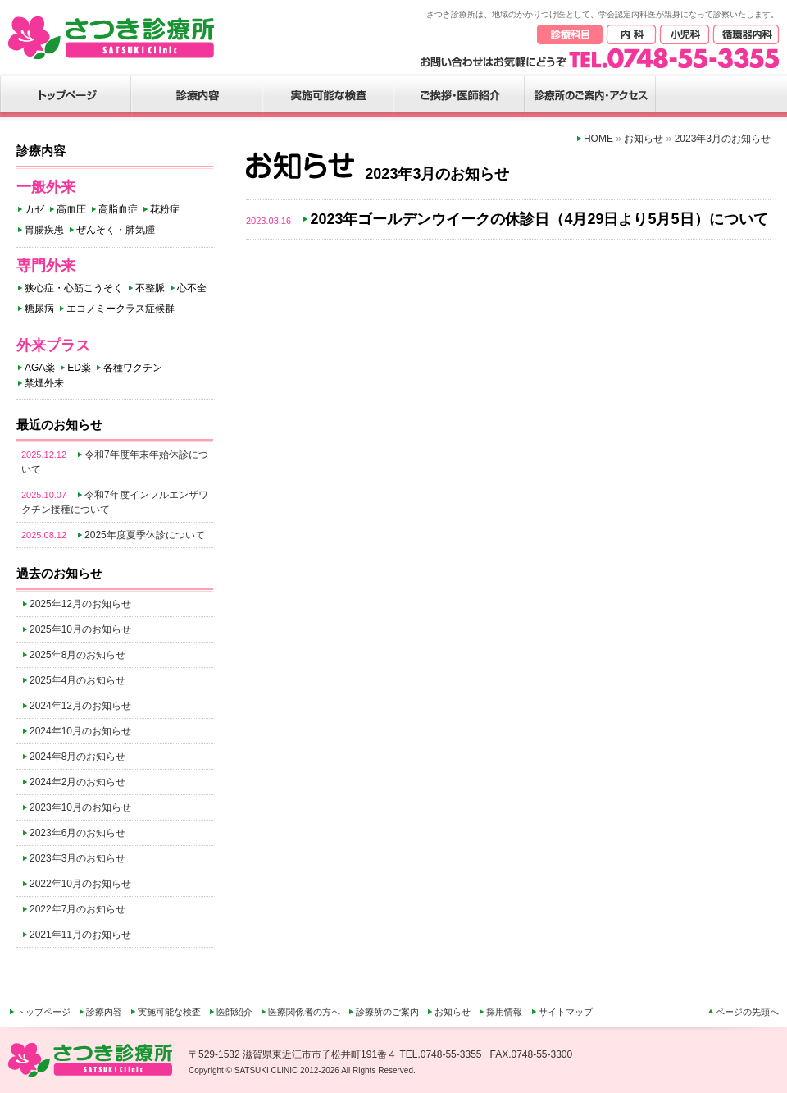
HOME (598, 138)
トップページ (43, 1012)
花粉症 (165, 209)
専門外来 (45, 266)
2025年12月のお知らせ (80, 604)
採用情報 (504, 1012)
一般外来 (45, 187)
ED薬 (79, 367)
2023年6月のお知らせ (77, 833)
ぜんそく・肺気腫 (115, 230)
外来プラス (53, 345)
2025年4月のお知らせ (77, 680)
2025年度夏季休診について (144, 535)
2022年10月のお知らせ (80, 883)
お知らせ (643, 138)
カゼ (34, 209)
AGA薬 (40, 367)
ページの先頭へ (747, 1012)
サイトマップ (566, 1012)
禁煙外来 (44, 383)
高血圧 (71, 209)
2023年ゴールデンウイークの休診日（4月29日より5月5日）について (538, 219)
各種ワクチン (132, 367)
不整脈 (150, 288)
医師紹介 (234, 1012)
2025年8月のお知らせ (77, 655)
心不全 (192, 288)
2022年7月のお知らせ (77, 909)
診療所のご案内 (387, 1012)
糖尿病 (39, 308)
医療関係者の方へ (304, 1012)
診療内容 (104, 1012)
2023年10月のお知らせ (80, 807)
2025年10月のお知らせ (80, 629)
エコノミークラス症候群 (120, 308)
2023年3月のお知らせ (77, 858)
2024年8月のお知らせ (77, 756)
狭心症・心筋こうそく (74, 288)
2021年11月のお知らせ (80, 934)
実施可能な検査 (169, 1012)
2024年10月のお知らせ (80, 731)
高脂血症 (118, 209)
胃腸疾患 (44, 230)
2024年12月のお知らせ (80, 705)
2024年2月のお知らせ (77, 782)
